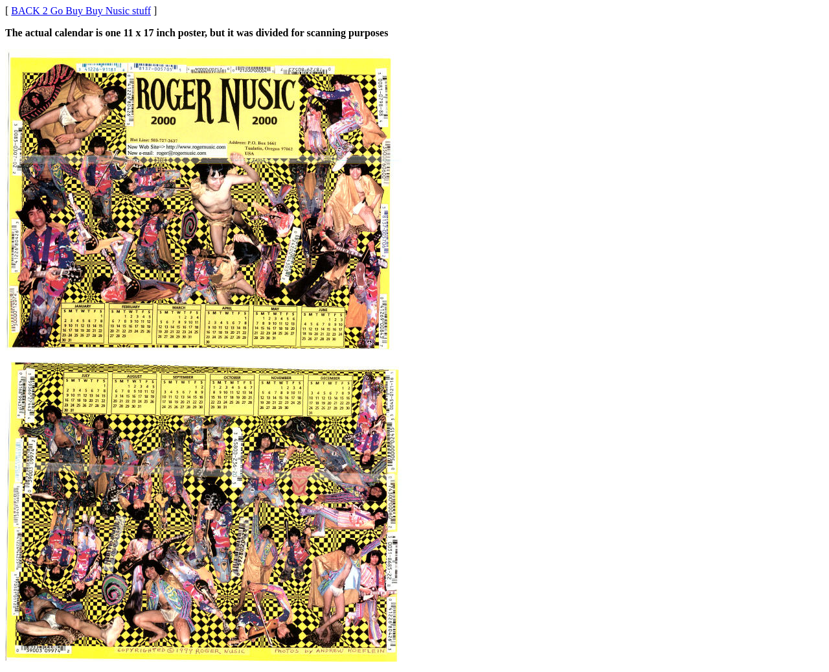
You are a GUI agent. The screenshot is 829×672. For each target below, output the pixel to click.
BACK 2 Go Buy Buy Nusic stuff (81, 10)
